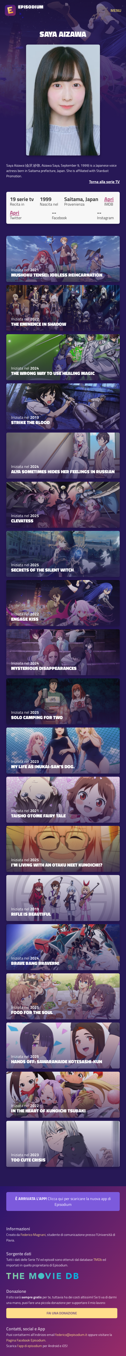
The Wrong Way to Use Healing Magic (53, 373)
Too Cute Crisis (28, 1160)
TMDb (97, 1259)
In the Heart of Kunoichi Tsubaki (48, 1110)
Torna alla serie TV (104, 182)
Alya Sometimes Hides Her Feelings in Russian (63, 471)
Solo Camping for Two (37, 717)
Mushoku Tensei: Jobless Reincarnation (56, 275)
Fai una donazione (62, 1313)
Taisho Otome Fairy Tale (38, 816)
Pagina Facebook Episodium (25, 1340)
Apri (109, 199)
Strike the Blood (30, 422)
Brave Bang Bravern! (35, 963)
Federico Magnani (33, 1234)
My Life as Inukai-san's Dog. (43, 766)
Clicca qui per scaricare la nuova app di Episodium (63, 1201)
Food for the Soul (32, 1012)
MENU (116, 10)
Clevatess (22, 521)
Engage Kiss (24, 619)
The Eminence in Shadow (38, 324)
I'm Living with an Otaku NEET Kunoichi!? (56, 865)
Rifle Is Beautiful (31, 914)
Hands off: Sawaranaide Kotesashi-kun (56, 1061)
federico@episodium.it (71, 1334)
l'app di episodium (29, 1345)
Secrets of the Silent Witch (42, 570)
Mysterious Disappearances (44, 668)
